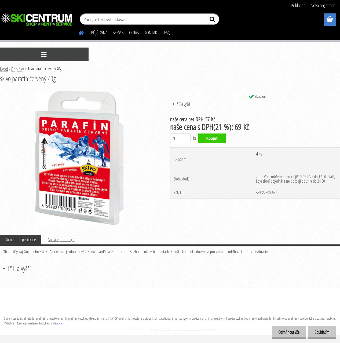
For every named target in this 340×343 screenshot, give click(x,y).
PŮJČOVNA (99, 32)
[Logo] (37, 19)
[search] (213, 20)
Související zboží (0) (61, 240)
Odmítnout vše (288, 332)
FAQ (167, 32)
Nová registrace (323, 5)
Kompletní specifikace (20, 240)
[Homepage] (78, 32)
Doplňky (17, 69)
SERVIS (118, 32)
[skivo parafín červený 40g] (79, 93)
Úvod (4, 69)
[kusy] (180, 138)
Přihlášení (298, 5)
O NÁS (134, 32)
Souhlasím (321, 332)
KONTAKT (151, 32)
